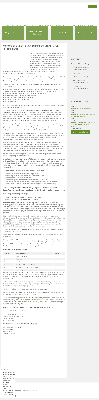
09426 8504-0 (77, 73)
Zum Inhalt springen (6, 399)
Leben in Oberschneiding (53, 25)
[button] (9, 372)
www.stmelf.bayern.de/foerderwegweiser (31, 302)
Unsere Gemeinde (28, 25)
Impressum (34, 391)
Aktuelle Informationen (13, 25)
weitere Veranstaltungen (80, 132)
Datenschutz (26, 391)
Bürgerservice (66, 25)
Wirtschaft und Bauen (79, 25)
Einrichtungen (39, 25)
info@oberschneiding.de (80, 77)
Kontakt (90, 25)
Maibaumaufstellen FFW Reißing (81, 108)
